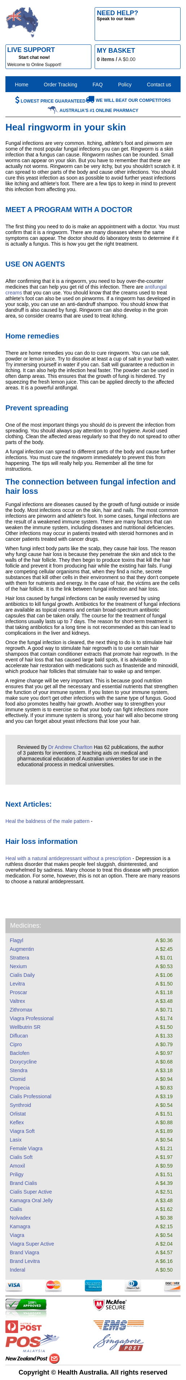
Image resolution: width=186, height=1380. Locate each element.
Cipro (16, 1044)
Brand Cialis (23, 1183)
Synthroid (20, 1105)
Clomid (18, 1079)
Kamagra (20, 1226)
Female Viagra (26, 1148)
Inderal (17, 1270)
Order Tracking (60, 84)
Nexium (18, 966)
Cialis (16, 1209)
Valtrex (17, 1001)
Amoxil (17, 1166)
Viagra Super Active (32, 1244)
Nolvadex (20, 1218)
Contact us (159, 84)
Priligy (16, 1174)
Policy (124, 84)
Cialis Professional (30, 1096)
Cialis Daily (22, 975)
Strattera (19, 958)
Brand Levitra (25, 1261)
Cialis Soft (21, 1157)
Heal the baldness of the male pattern (47, 821)
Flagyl (16, 940)
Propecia (20, 1088)
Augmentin (22, 949)
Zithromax (21, 1010)
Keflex (17, 1122)
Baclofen (19, 1053)
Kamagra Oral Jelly (31, 1200)
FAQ (97, 84)
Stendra (18, 1070)
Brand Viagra (24, 1252)
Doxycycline (23, 1062)
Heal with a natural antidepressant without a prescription (68, 858)
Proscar (18, 992)
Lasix (16, 1140)
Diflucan (19, 1036)
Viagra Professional (31, 1018)
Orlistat (18, 1114)
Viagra (17, 1235)
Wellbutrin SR (25, 1027)
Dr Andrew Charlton (70, 747)
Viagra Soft (22, 1131)
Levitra (17, 984)
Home (21, 84)
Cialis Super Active (31, 1192)
